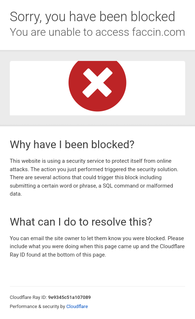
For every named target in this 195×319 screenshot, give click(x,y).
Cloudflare (77, 306)
